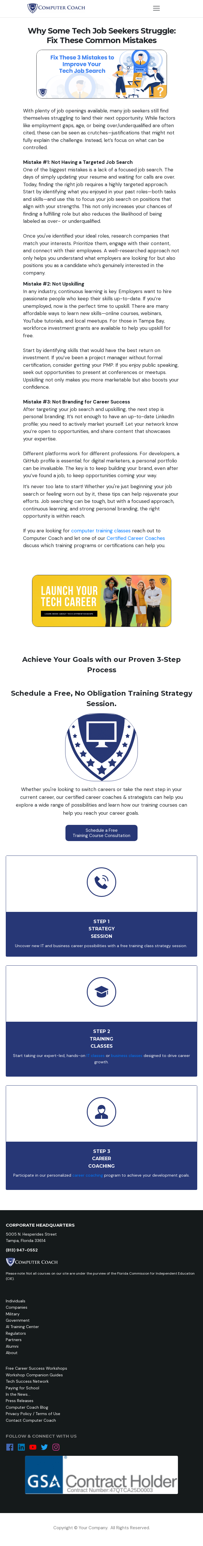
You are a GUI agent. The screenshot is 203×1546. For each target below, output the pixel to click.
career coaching (87, 1175)
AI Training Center (22, 1326)
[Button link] (101, 833)
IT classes (95, 1055)
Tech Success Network (27, 1381)
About (12, 1352)
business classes (126, 1055)
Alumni (12, 1346)
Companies (16, 1307)
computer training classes (101, 530)
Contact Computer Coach (31, 1420)
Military (13, 1314)
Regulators (16, 1333)
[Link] (10, 1447)
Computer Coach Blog (27, 1407)
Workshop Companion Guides (34, 1374)
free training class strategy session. (154, 945)
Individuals (15, 1301)
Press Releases (19, 1400)
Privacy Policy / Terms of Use (33, 1413)
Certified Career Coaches (136, 538)
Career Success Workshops (41, 1368)
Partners (14, 1339)
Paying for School (22, 1388)
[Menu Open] (156, 8)
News (23, 1394)
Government (18, 1320)
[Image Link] (56, 8)
